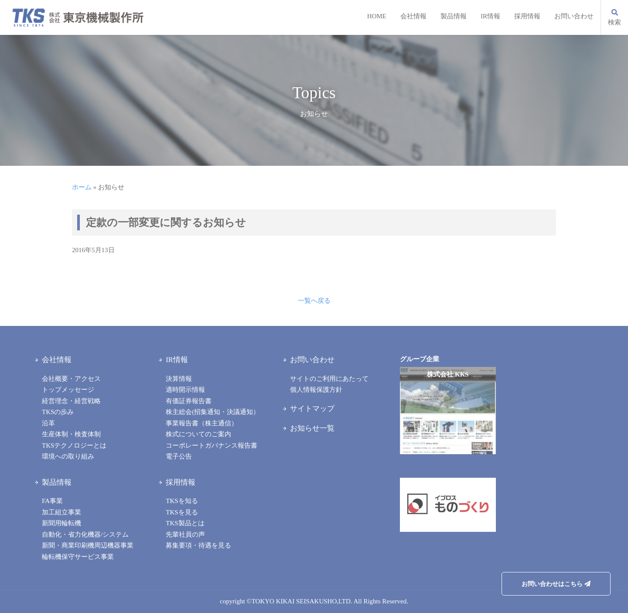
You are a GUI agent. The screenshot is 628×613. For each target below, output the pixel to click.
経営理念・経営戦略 (71, 400)
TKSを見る (182, 512)
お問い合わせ (574, 16)
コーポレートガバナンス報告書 (211, 445)
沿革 (48, 423)
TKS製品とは (185, 523)
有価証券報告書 (189, 400)
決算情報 (179, 378)
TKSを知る (182, 500)
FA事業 (52, 500)
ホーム (82, 187)
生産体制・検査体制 (71, 434)
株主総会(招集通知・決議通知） (212, 411)
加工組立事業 (61, 512)
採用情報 (527, 16)
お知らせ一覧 (312, 428)
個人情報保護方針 (316, 389)
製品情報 (453, 16)
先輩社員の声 (185, 534)
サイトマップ (312, 408)
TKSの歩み (58, 411)
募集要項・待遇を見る (198, 545)
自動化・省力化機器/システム (85, 534)
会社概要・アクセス (71, 378)
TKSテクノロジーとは (74, 445)
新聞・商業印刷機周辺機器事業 (87, 545)
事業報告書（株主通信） (202, 423)
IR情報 (490, 16)
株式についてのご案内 (198, 434)
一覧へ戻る (314, 300)
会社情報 (413, 16)
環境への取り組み (68, 456)
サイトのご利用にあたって (329, 378)
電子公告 (179, 456)
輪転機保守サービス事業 (78, 556)
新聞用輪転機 (61, 523)
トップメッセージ (68, 389)
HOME (376, 16)
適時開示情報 (185, 389)
